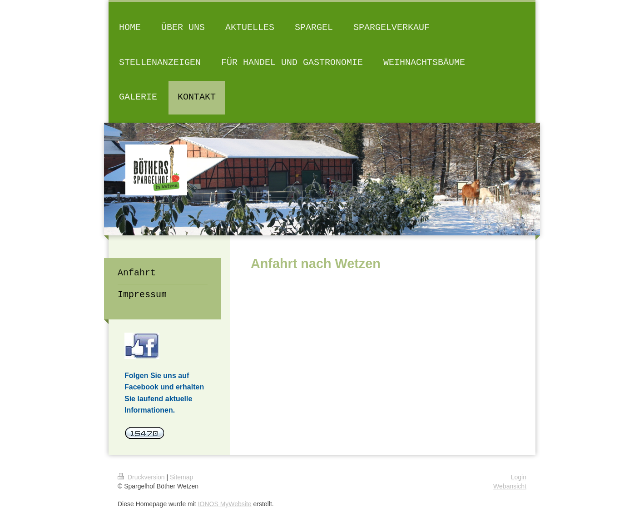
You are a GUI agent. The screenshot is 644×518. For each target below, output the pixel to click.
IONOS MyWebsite (225, 504)
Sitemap (181, 477)
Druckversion (142, 477)
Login (518, 477)
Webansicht (509, 486)
